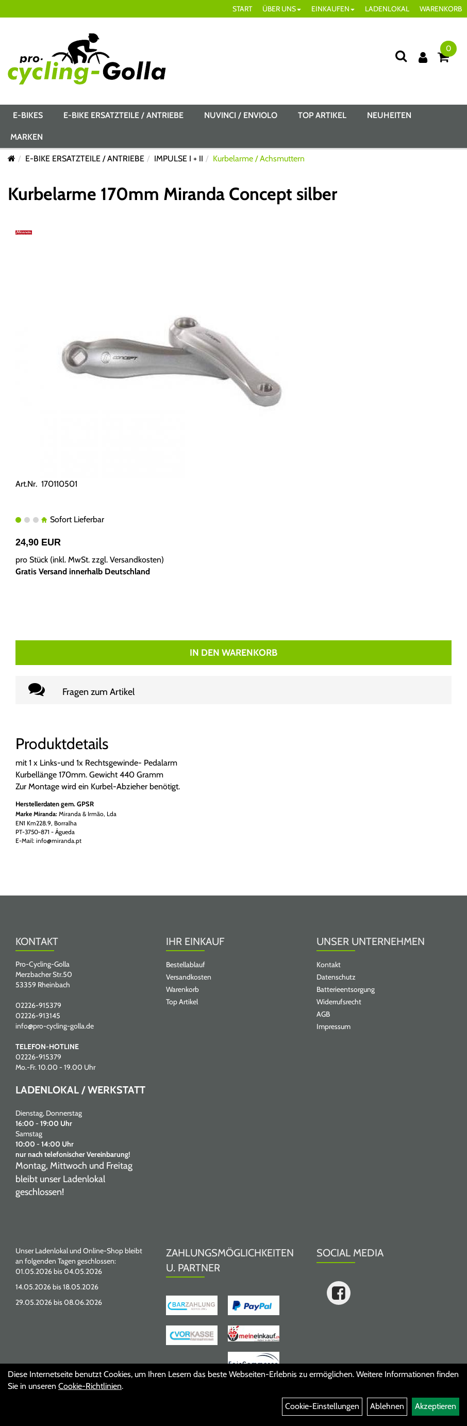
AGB (323, 1014)
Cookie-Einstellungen (322, 1406)
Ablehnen (387, 1406)
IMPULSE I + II (178, 158)
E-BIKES (28, 115)
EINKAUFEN (333, 8)
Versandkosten (135, 560)
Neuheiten (389, 115)
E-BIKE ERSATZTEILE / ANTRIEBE (123, 115)
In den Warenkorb (233, 652)
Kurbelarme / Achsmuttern (259, 158)
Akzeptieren (435, 1406)
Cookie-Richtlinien (90, 1386)
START (242, 8)
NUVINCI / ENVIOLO (240, 115)
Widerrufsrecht (338, 1001)
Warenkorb (182, 989)
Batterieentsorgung (345, 989)
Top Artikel (322, 115)
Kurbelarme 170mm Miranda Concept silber (172, 194)
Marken (26, 137)
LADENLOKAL (387, 8)
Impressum (333, 1026)
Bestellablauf (185, 964)
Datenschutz (336, 977)
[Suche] (401, 56)
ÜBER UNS (281, 8)
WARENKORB (441, 8)
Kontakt (328, 964)
